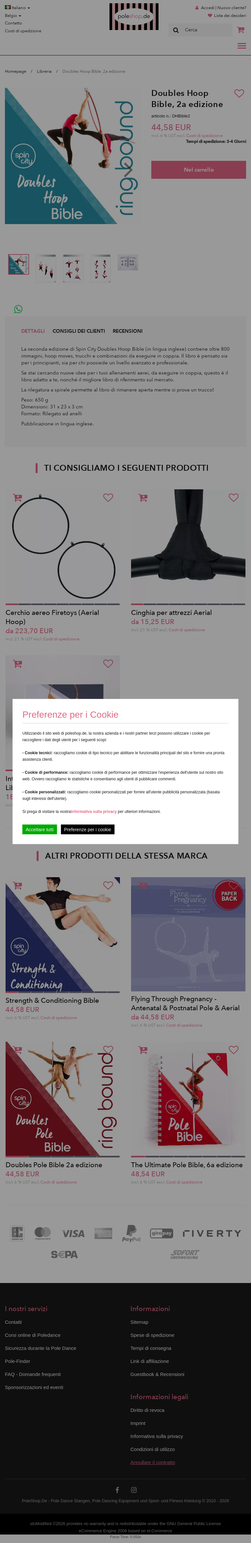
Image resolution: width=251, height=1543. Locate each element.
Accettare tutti (39, 829)
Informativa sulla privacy (94, 811)
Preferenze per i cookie (87, 829)
